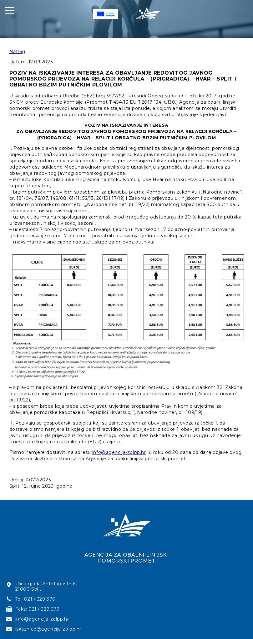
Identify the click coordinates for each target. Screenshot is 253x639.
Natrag (17, 51)
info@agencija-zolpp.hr (119, 452)
